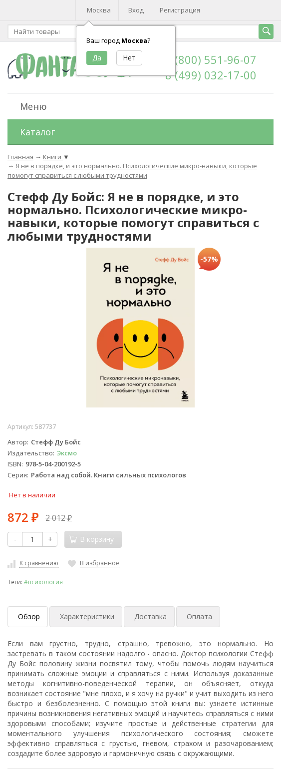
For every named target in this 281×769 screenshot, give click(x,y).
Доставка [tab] (150, 616)
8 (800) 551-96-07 (211, 59)
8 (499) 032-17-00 (211, 74)
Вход (136, 9)
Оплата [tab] (199, 616)
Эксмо (67, 452)
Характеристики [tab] (87, 616)
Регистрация (180, 9)
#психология (43, 582)
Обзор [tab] (29, 616)
